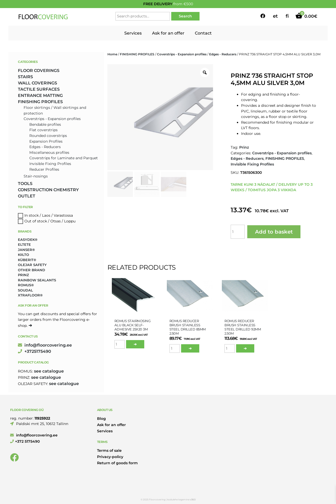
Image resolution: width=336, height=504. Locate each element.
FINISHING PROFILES (137, 54)
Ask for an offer (168, 33)
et (275, 16)
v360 (193, 499)
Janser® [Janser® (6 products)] (26, 250)
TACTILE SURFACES (39, 89)
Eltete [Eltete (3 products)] (24, 244)
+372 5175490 (25, 441)
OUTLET (26, 196)
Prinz (244, 147)
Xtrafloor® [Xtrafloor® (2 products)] (30, 295)
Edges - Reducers (222, 54)
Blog (101, 418)
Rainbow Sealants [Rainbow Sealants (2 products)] (37, 280)
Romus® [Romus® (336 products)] (26, 285)
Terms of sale (109, 450)
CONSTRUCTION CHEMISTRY (48, 189)
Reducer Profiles (44, 169)
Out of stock (35, 221)
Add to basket (274, 232)
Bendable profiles (45, 124)
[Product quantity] (238, 232)
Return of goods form (117, 463)
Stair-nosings (36, 176)
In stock (31, 215)
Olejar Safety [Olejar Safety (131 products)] (32, 265)
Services (133, 33)
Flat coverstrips (43, 130)
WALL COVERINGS (37, 83)
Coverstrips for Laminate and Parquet (63, 158)
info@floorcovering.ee (45, 345)
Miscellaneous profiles (49, 152)
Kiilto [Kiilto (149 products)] (23, 255)
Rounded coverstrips (48, 135)
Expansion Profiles (46, 141)
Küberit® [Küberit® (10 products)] (27, 260)
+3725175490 (34, 351)
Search (185, 16)
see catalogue (49, 371)
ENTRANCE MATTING (40, 95)
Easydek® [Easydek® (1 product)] (27, 239)
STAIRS (25, 76)
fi (287, 16)
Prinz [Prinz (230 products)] (23, 275)
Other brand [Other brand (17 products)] (31, 270)
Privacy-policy (110, 456)
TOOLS (25, 183)
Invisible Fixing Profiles (252, 164)
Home (112, 54)
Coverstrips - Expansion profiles (182, 54)
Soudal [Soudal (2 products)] (25, 290)
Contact (203, 33)
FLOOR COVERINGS (38, 70)
